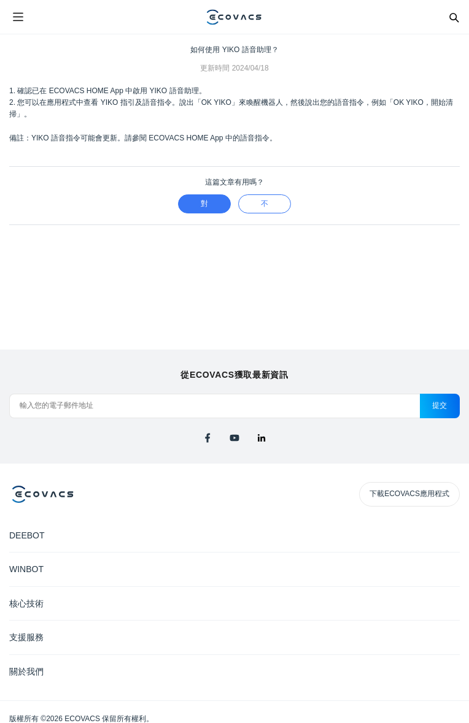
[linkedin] (261, 437)
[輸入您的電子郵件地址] (214, 406)
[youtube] (234, 437)
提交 (440, 405)
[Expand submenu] (450, 535)
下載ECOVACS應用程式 (409, 493)
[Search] (454, 17)
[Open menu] (17, 17)
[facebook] (207, 437)
